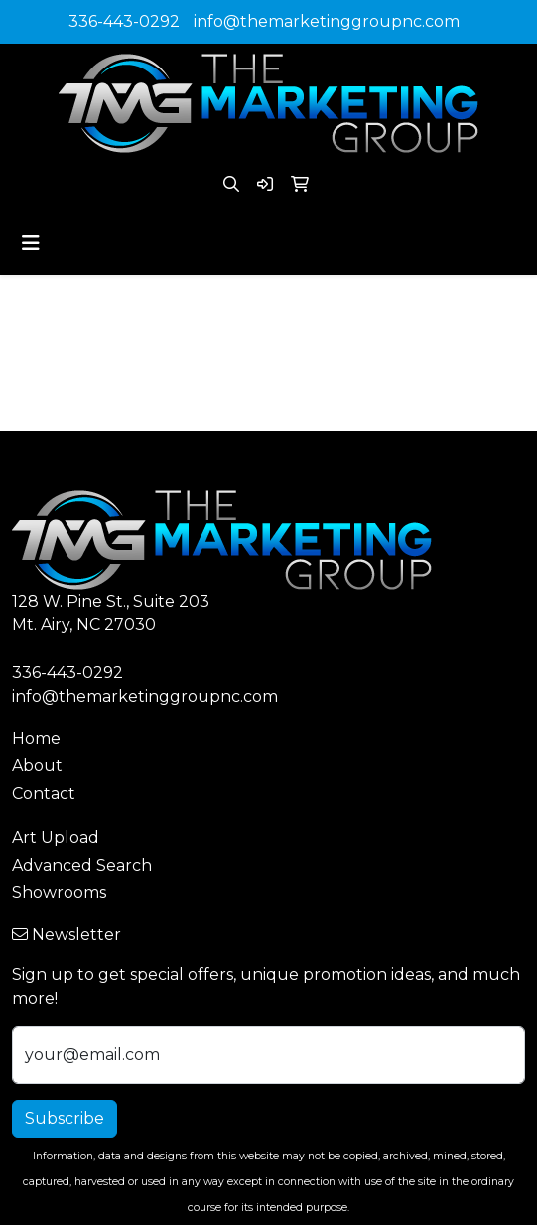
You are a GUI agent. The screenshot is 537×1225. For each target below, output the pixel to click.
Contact (43, 793)
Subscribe (64, 1118)
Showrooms (59, 893)
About (37, 765)
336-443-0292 (124, 21)
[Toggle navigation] (31, 243)
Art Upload (55, 837)
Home (36, 738)
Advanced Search (82, 865)
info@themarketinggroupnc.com (327, 21)
